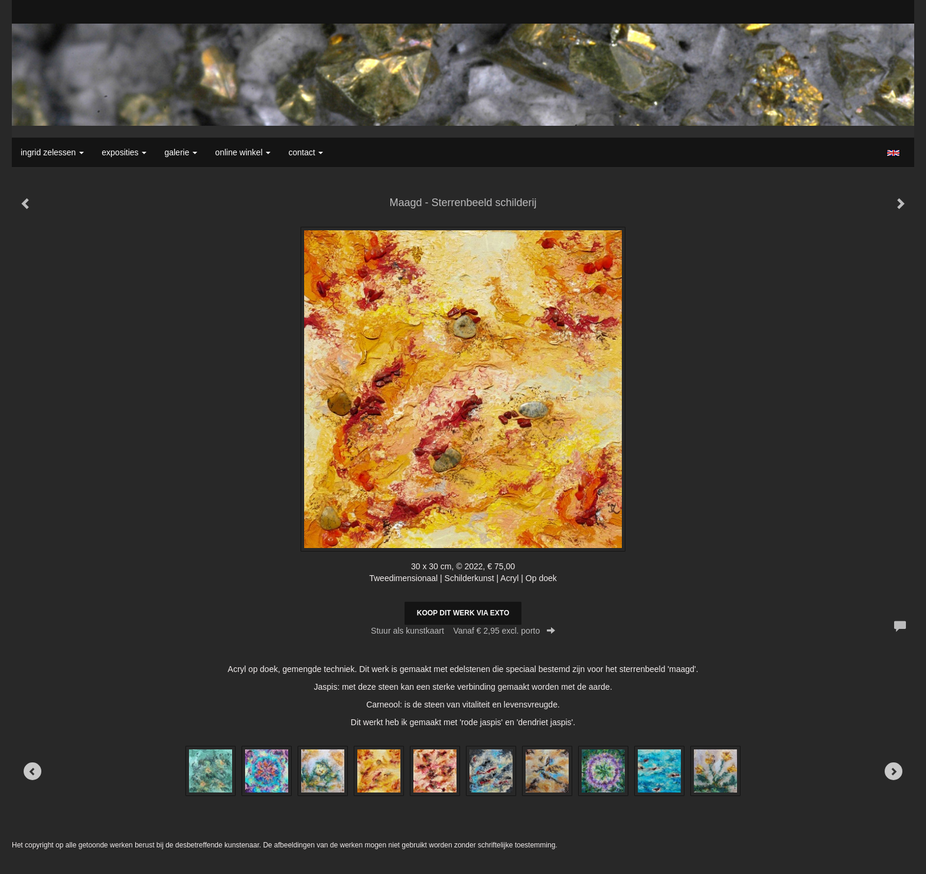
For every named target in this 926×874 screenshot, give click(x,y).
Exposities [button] (124, 152)
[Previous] (32, 771)
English (893, 152)
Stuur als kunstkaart (463, 630)
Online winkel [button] (242, 152)
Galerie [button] (180, 152)
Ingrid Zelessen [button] (52, 152)
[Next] (893, 771)
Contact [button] (305, 152)
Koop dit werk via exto (463, 613)
